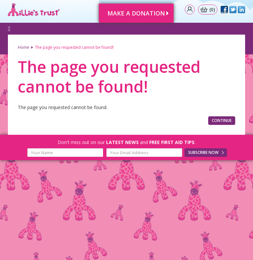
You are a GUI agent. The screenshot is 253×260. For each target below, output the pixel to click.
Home (23, 47)
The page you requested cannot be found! (74, 47)
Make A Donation (136, 13)
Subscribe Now (203, 152)
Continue (222, 120)
